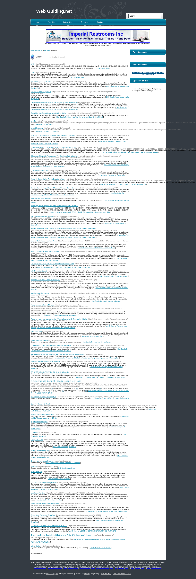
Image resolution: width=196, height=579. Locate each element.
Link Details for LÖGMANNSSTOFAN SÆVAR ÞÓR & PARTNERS (92, 531)
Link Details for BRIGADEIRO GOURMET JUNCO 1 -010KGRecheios (100, 377)
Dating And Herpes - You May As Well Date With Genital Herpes (53, 147)
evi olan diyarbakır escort (40, 450)
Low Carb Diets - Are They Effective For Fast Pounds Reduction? (54, 102)
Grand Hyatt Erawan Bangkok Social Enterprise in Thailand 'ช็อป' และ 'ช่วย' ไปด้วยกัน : (61, 535)
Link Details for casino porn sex (59, 479)
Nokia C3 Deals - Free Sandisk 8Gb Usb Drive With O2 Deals (53, 135)
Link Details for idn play (43, 124)
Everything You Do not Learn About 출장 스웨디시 (48, 113)
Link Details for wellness (66, 468)
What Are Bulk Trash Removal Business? (45, 280)
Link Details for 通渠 (102, 68)
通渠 (32, 64)
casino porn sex (36, 472)
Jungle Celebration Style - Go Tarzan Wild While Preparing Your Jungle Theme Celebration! (63, 228)
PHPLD (87, 574)
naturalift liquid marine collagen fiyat (43, 397)
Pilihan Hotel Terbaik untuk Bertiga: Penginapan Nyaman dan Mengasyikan (57, 354)
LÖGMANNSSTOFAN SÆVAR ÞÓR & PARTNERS (49, 526)
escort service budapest (39, 340)
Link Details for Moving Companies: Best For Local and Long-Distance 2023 (64, 267)
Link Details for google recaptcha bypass (106, 301)
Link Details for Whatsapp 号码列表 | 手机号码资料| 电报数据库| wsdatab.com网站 (80, 212)
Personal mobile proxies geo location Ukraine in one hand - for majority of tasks (59, 319)
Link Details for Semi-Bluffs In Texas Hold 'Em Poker (96, 248)
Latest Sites (68, 22)
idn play (33, 121)
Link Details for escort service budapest (96, 342)
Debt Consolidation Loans (122, 574)
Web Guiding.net (54, 11)
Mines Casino (36, 546)
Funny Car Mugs (37, 440)
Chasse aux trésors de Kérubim (42, 461)
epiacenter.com (36, 331)
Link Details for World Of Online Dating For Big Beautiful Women (123, 184)
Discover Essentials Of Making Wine (44, 482)
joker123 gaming (37, 128)
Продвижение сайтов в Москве (42, 305)
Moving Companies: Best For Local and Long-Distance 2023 (52, 264)
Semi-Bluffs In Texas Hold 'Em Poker (44, 241)
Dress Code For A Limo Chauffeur (43, 515)
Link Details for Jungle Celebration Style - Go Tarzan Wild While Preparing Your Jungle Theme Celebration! (80, 236)
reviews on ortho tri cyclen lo (41, 92)
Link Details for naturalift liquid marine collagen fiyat (111, 398)
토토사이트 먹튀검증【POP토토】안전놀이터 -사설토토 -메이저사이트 (56, 381)
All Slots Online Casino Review (42, 216)
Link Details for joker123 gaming (46, 131)
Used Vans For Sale (38, 493)
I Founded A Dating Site (39, 170)
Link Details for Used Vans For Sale (49, 500)
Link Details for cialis (77, 77)
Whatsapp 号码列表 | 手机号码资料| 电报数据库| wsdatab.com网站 (54, 206)
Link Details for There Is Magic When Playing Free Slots (107, 511)
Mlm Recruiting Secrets (39, 271)
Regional (47, 50)
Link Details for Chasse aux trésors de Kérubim (63, 463)
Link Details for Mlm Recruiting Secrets (114, 276)
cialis (32, 72)
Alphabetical (61, 57)
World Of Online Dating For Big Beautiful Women (48, 179)
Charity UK (35, 432)
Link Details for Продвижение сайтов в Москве (59, 315)
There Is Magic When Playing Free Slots (45, 503)
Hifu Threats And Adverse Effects (42, 414)
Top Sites (84, 22)
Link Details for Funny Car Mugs (64, 447)
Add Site (51, 22)
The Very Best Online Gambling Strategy (45, 361)
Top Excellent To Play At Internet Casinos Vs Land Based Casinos (54, 188)
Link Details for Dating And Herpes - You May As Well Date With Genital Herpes (130, 152)
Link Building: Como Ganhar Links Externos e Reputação (51, 345)
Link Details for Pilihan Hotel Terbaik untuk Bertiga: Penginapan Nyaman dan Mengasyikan (87, 358)
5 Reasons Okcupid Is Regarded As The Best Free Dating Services (54, 156)
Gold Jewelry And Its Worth (40, 404)
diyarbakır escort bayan (39, 421)
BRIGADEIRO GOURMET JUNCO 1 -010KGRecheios (50, 372)
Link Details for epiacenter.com (92, 336)
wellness (34, 466)
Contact (100, 22)
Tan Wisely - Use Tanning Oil (41, 81)
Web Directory (106, 574)
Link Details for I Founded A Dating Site (111, 175)
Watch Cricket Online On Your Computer (45, 251)
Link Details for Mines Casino (100, 548)
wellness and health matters (41, 198)
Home (37, 22)
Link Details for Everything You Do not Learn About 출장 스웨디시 (80, 117)
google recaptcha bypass (40, 293)
